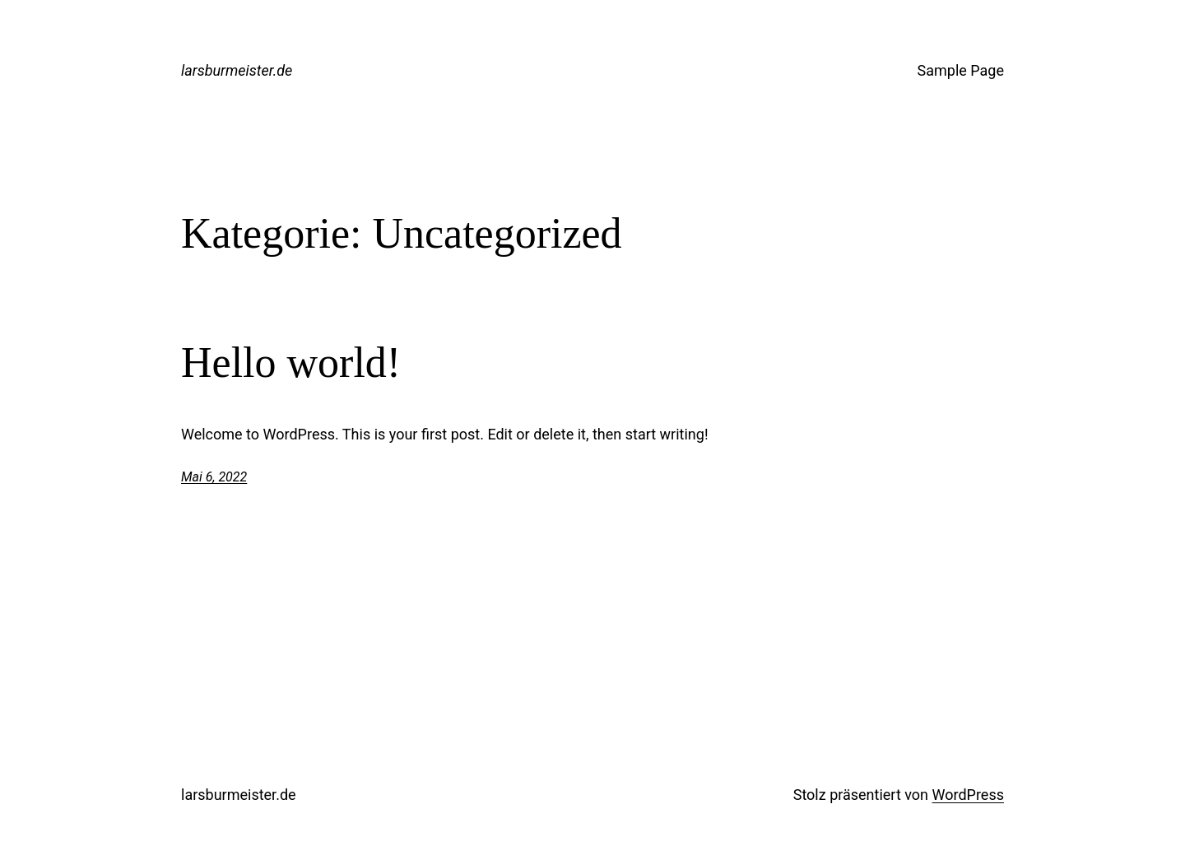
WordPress (968, 794)
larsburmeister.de (236, 70)
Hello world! (291, 362)
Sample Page (961, 70)
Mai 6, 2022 (214, 477)
